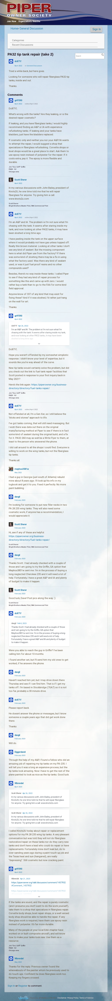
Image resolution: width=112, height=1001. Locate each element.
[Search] (103, 55)
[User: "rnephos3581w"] (11, 469)
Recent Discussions (22, 44)
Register (22, 985)
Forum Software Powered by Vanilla (23, 998)
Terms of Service (86, 998)
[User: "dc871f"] (11, 61)
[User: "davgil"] (11, 497)
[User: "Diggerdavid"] (11, 752)
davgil (17, 496)
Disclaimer (61, 998)
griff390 (18, 100)
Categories (18, 40)
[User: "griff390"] (11, 100)
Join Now (11, 21)
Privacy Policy (72, 998)
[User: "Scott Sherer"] (11, 180)
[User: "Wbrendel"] (11, 783)
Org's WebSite (29, 21)
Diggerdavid (20, 752)
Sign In (96, 29)
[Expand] (39, 343)
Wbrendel (19, 783)
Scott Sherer (21, 179)
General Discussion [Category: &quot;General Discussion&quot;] (34, 66)
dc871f (18, 61)
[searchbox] (90, 56)
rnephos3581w (22, 469)
